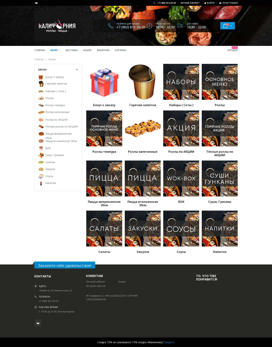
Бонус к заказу (54, 77)
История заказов (96, 286)
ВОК (48, 148)
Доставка (71, 50)
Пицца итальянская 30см (61, 141)
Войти (209, 2)
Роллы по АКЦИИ (56, 119)
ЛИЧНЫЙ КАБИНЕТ (190, 2)
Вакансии (103, 50)
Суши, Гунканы (54, 155)
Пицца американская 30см (58, 136)
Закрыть (169, 342)
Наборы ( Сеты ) (55, 91)
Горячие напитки (56, 83)
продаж (232, 49)
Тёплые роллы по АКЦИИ (61, 126)
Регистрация (228, 2)
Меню (54, 50)
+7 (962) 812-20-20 (166, 2)
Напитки (50, 183)
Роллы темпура (55, 105)
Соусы (49, 176)
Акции (87, 50)
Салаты (50, 162)
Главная (39, 50)
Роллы (49, 98)
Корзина (120, 50)
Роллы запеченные (57, 112)
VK (38, 323)
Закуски (50, 169)
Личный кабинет (95, 281)
